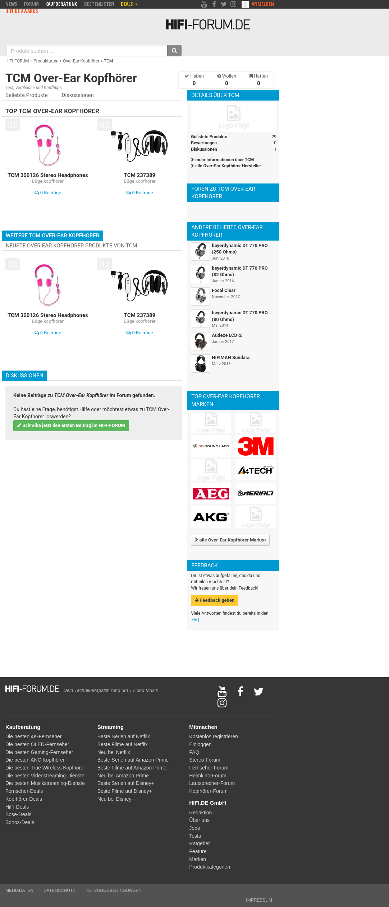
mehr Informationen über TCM (222, 159)
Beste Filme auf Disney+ (124, 791)
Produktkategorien (209, 867)
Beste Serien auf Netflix (123, 736)
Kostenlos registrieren (213, 736)
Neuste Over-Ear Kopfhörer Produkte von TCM (71, 245)
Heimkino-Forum (207, 775)
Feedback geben (214, 600)
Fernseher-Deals (24, 791)
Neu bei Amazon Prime (123, 775)
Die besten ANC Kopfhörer (35, 760)
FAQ (195, 619)
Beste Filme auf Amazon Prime (131, 768)
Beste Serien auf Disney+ (125, 783)
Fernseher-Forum (208, 768)
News (11, 3)
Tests (195, 836)
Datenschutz (59, 890)
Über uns (199, 820)
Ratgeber (199, 843)
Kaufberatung (61, 3)
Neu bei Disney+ (115, 799)
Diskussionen (77, 95)
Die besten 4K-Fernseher (33, 736)
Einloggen (200, 744)
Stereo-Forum (204, 760)
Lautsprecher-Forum (212, 783)
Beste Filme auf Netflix (122, 744)
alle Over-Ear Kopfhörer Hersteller (226, 165)
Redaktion (200, 812)
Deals (129, 3)
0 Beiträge (48, 192)
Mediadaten (19, 890)
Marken (197, 859)
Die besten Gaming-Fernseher (39, 752)
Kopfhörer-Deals (23, 799)
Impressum (259, 900)
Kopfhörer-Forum (208, 791)
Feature (197, 851)
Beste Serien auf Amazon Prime (133, 760)
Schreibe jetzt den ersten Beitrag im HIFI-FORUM (71, 425)
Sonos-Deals (19, 822)
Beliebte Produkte (26, 95)
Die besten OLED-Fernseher (37, 744)
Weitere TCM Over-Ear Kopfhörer (52, 235)
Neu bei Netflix (113, 752)
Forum (31, 3)
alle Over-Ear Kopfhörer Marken (230, 540)
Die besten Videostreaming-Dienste (44, 775)
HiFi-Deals (17, 807)
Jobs (194, 828)
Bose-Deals (18, 814)
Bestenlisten (99, 3)
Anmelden (263, 3)
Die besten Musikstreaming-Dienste (45, 783)
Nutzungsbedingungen (114, 890)
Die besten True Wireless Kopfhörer (45, 768)
